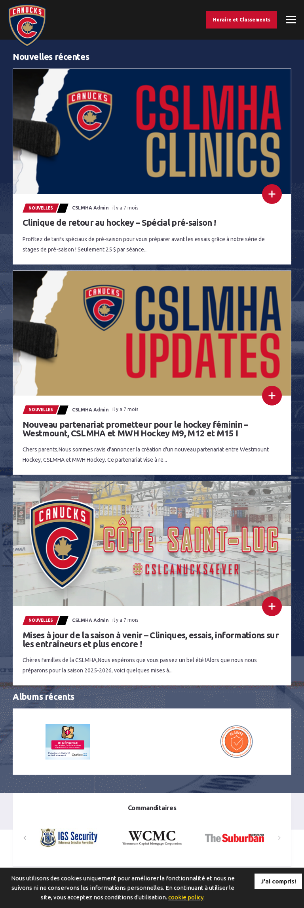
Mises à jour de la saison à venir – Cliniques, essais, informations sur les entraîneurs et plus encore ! (151, 639)
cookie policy (185, 897)
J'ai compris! (278, 881)
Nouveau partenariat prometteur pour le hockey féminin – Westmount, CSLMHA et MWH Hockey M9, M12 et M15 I (135, 428)
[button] (279, 838)
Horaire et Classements (241, 19)
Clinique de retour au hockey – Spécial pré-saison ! (119, 222)
